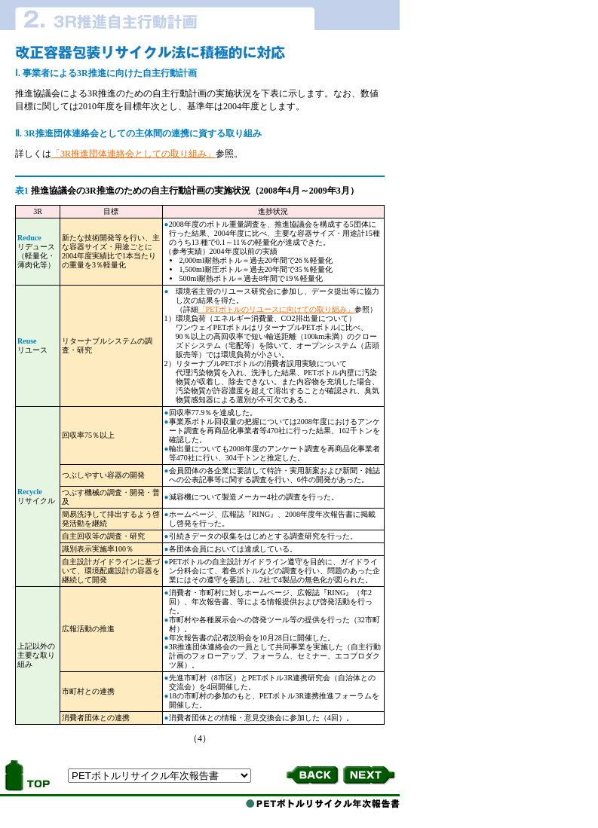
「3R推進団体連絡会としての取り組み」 (133, 153)
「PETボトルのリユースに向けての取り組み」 (276, 309)
